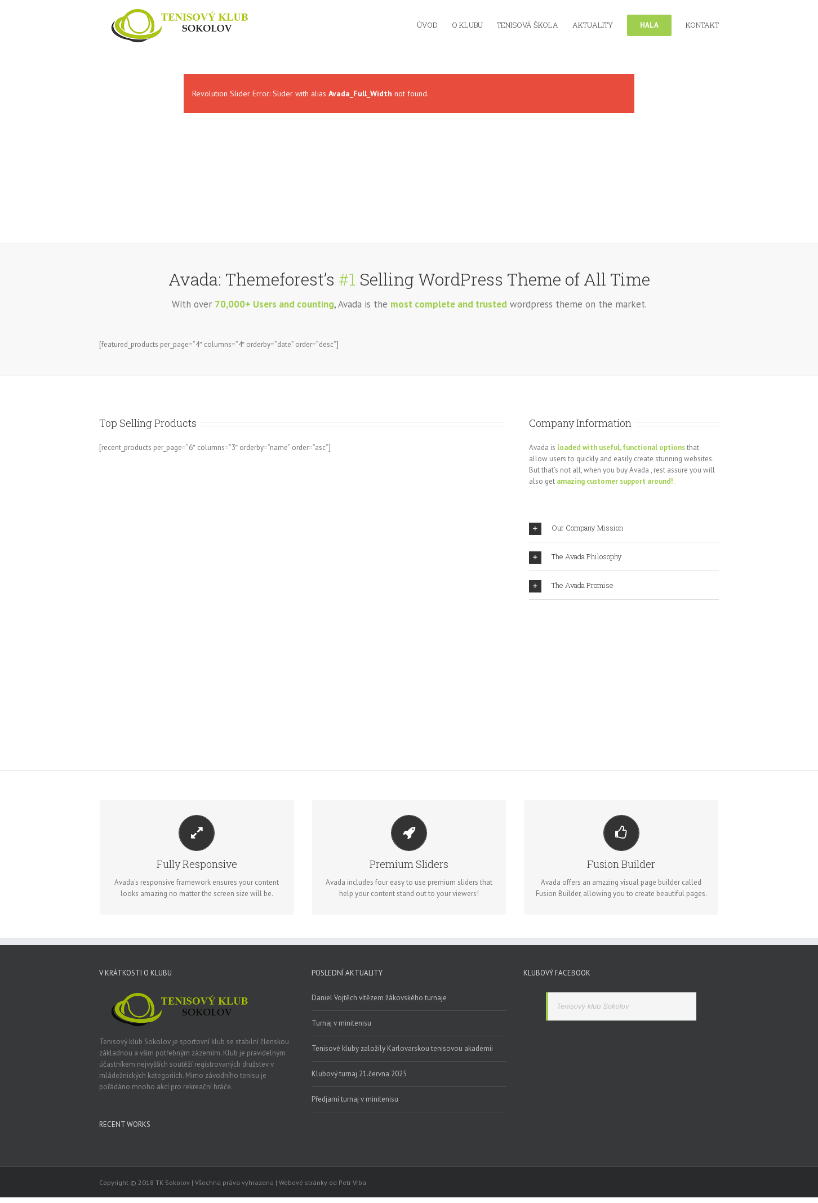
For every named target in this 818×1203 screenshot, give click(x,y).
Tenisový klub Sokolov (593, 1006)
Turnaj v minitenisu (341, 1023)
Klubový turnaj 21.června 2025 (359, 1074)
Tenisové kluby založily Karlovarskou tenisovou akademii (402, 1048)
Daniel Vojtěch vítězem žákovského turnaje (379, 997)
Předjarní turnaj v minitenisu (355, 1099)
